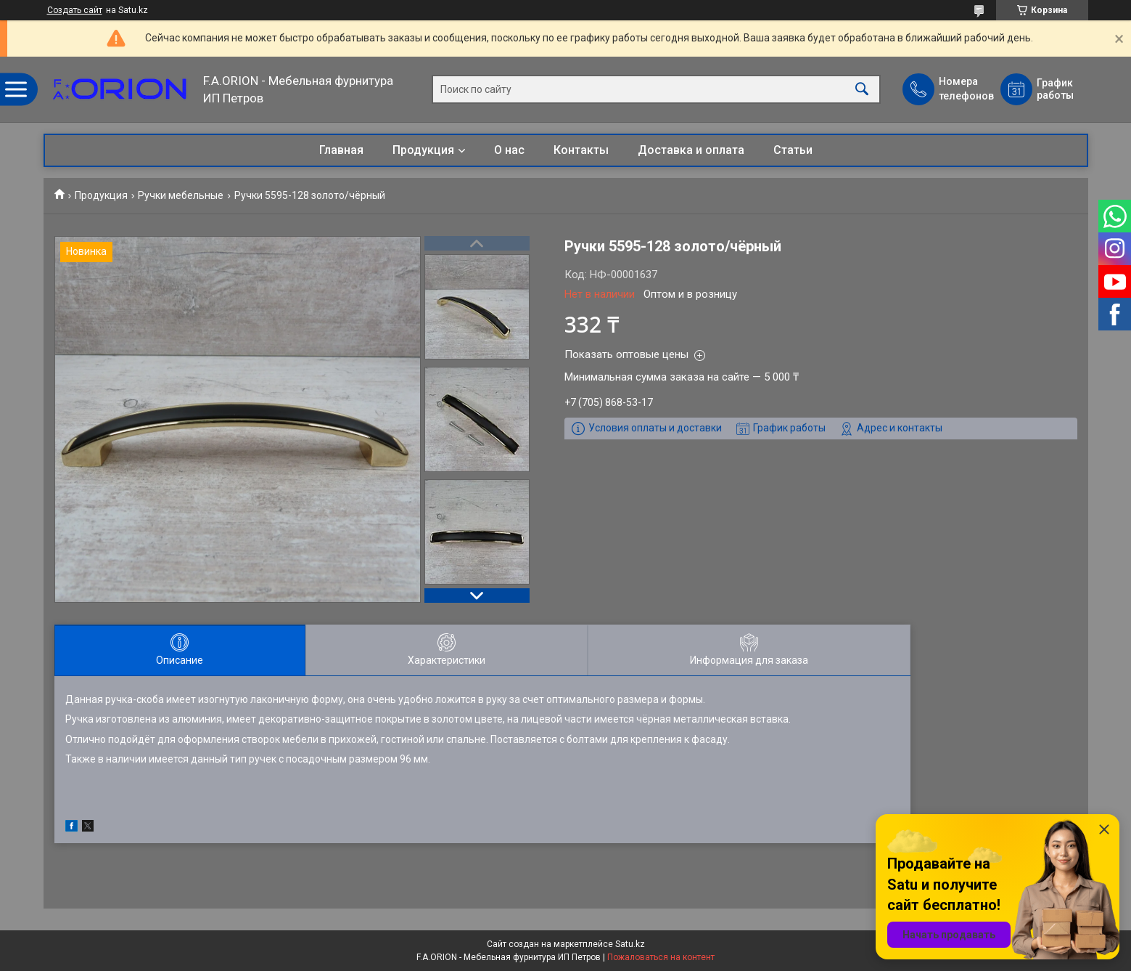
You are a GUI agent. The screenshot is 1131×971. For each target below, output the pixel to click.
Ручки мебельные (180, 195)
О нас (509, 150)
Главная (341, 150)
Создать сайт (74, 10)
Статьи (793, 150)
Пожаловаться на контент (661, 957)
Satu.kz (630, 944)
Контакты (581, 150)
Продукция (423, 150)
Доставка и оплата (691, 150)
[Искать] (861, 89)
